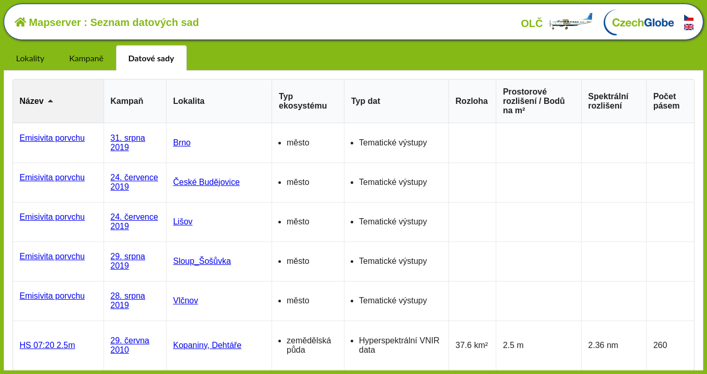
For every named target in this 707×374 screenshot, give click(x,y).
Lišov (182, 221)
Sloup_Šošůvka (202, 261)
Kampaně (86, 58)
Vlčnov (185, 300)
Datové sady (151, 58)
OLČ (557, 23)
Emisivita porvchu (52, 137)
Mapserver (48, 22)
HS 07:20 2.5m (47, 345)
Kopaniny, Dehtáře (207, 345)
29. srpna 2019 (127, 261)
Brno (182, 142)
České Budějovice (206, 182)
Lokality (30, 58)
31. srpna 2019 (127, 142)
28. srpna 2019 (127, 300)
